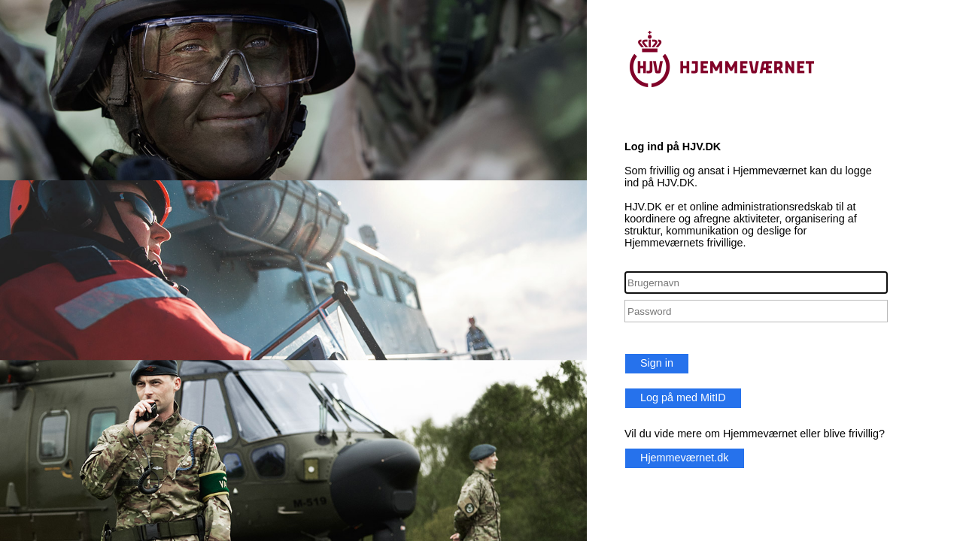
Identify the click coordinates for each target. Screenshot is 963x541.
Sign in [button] (656, 363)
